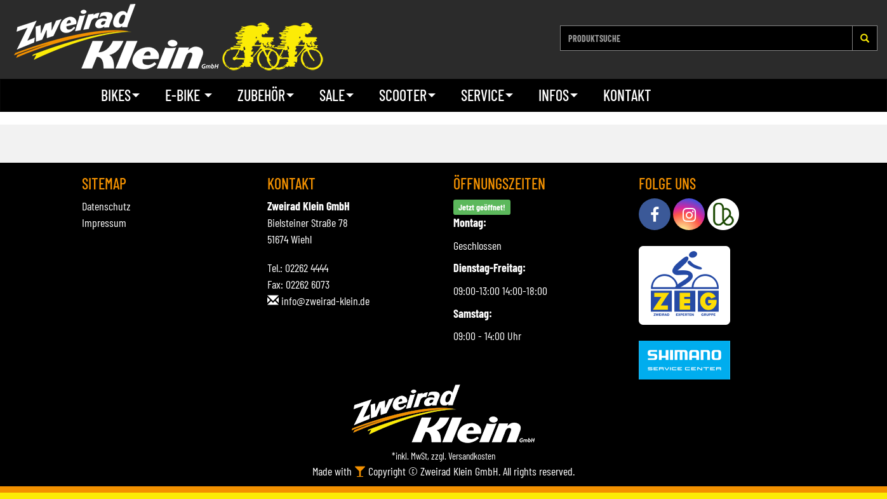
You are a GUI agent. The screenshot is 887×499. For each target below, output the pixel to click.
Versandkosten (471, 455)
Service (487, 95)
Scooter (407, 95)
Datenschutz (106, 206)
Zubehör (265, 95)
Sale (336, 95)
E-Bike (188, 95)
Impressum (104, 222)
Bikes (120, 95)
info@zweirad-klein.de (325, 301)
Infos (558, 95)
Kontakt (627, 95)
